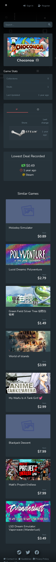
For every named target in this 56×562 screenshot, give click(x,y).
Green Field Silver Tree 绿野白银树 (27, 312)
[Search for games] (25, 25)
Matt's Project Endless (22, 484)
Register (44, 5)
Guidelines (24, 558)
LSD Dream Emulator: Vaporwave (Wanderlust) (24, 528)
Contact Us (10, 558)
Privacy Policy (41, 558)
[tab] (17, 109)
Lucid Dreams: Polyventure (25, 269)
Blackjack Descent (19, 443)
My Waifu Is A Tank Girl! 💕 (26, 398)
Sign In (28, 5)
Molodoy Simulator (21, 228)
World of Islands (19, 356)
